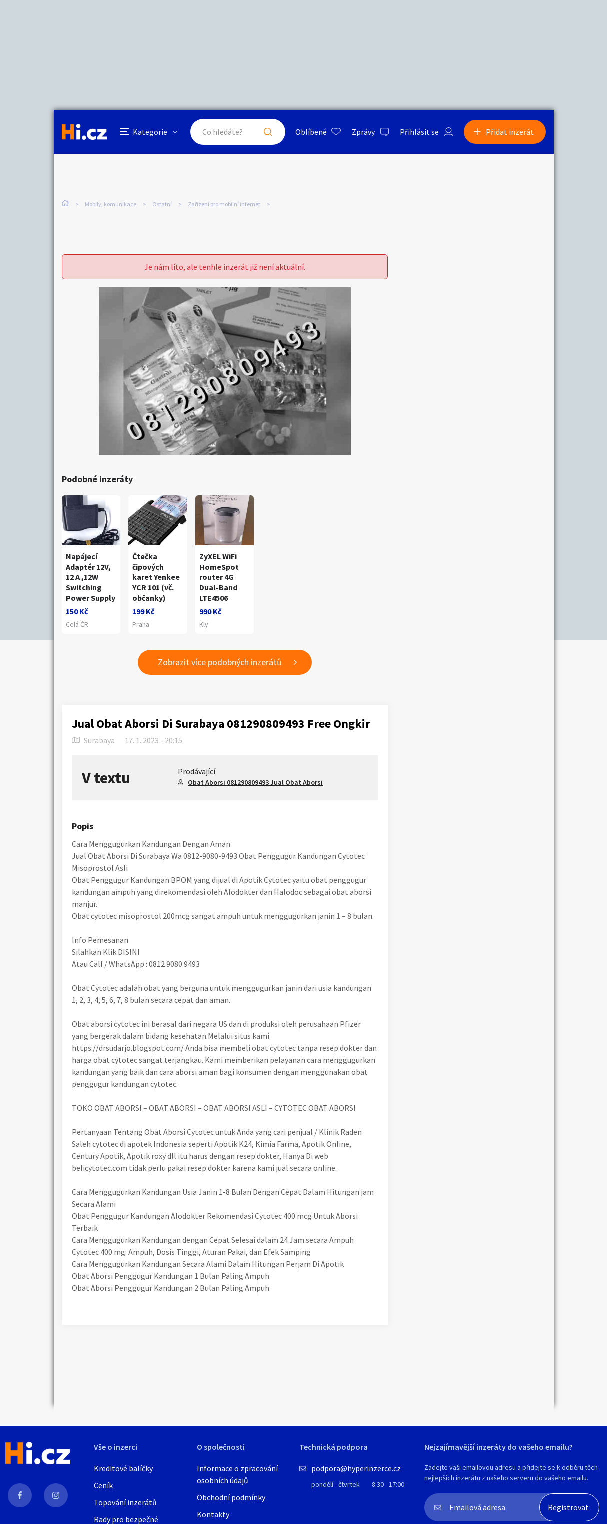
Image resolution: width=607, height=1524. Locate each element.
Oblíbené (311, 132)
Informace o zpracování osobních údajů (237, 1474)
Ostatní (162, 204)
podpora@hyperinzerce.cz (356, 1468)
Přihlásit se (419, 132)
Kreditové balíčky (123, 1468)
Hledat (267, 132)
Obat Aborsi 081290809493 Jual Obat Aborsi (255, 782)
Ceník (103, 1485)
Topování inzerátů (125, 1502)
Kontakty (213, 1514)
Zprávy (363, 132)
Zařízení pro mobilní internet (224, 204)
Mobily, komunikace (110, 204)
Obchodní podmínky (231, 1497)
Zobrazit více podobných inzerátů (220, 662)
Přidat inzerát (510, 132)
